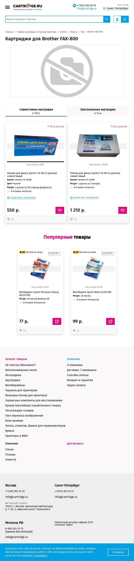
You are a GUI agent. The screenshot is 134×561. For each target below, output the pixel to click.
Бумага (9, 430)
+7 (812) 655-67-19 (86, 5)
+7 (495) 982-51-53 (15, 491)
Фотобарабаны (15, 385)
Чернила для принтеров (21, 390)
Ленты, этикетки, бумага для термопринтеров (35, 425)
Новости (10, 459)
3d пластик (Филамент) (20, 365)
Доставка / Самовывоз (81, 370)
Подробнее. (41, 555)
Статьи (9, 449)
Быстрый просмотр (35, 146)
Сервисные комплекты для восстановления (33, 400)
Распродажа (13, 375)
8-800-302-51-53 (14, 528)
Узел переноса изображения (24, 415)
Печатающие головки (19, 410)
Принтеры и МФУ (16, 435)
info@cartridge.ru (86, 8)
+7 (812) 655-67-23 (64, 491)
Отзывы (10, 454)
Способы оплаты (78, 375)
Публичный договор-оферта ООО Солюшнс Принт (74, 523)
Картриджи (12, 380)
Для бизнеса (75, 443)
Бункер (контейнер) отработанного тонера (33, 405)
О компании (75, 365)
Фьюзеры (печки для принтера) (26, 395)
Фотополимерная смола (21, 370)
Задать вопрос (76, 385)
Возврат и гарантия (80, 380)
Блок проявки (14, 420)
